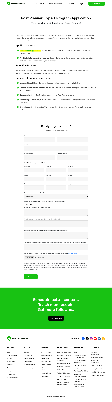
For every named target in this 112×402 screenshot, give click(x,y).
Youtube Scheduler (63, 376)
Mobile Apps (45, 376)
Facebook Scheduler (64, 352)
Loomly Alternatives (97, 369)
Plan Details (11, 361)
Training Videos (29, 358)
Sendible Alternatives (98, 372)
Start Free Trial (56, 318)
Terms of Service (29, 365)
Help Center (28, 355)
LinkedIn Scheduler (63, 363)
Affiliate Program (12, 377)
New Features (11, 368)
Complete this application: (30, 51)
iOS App (9, 371)
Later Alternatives (96, 366)
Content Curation (46, 355)
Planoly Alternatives (97, 375)
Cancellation (28, 361)
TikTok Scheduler (63, 370)
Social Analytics (46, 373)
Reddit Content (62, 379)
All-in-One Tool (45, 352)
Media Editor (45, 358)
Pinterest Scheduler (63, 367)
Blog (75, 352)
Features (39, 4)
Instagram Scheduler (64, 355)
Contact (26, 352)
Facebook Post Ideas (81, 371)
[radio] (25, 203)
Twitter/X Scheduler (64, 373)
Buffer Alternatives (97, 357)
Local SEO (10, 365)
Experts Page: (72, 253)
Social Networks (55, 4)
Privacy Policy (28, 368)
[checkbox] (56, 203)
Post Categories (46, 361)
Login (81, 4)
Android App (11, 374)
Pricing (71, 4)
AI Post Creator (46, 365)
